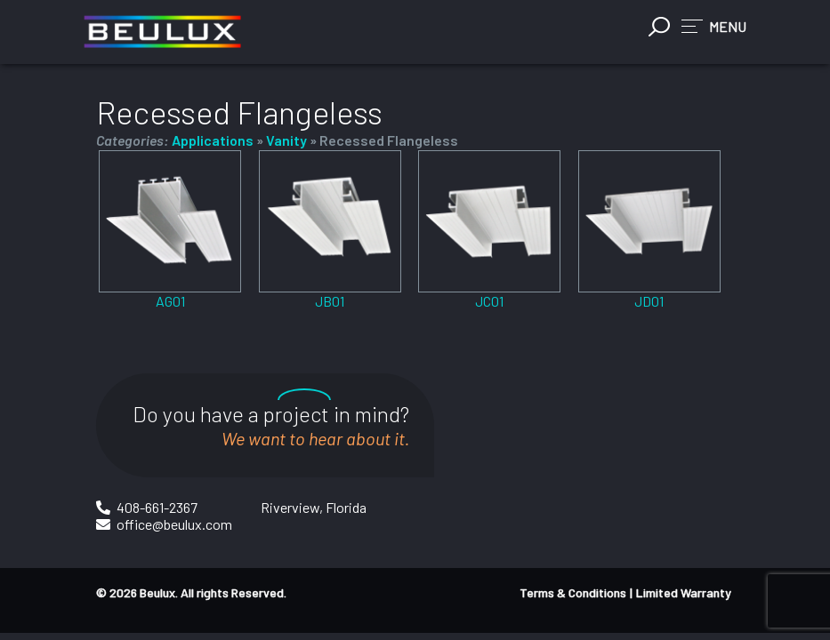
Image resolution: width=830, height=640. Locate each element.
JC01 (489, 300)
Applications (213, 140)
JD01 (649, 300)
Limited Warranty (683, 592)
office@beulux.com (174, 524)
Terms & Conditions (573, 592)
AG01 (170, 300)
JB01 (329, 300)
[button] (714, 26)
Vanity (286, 140)
